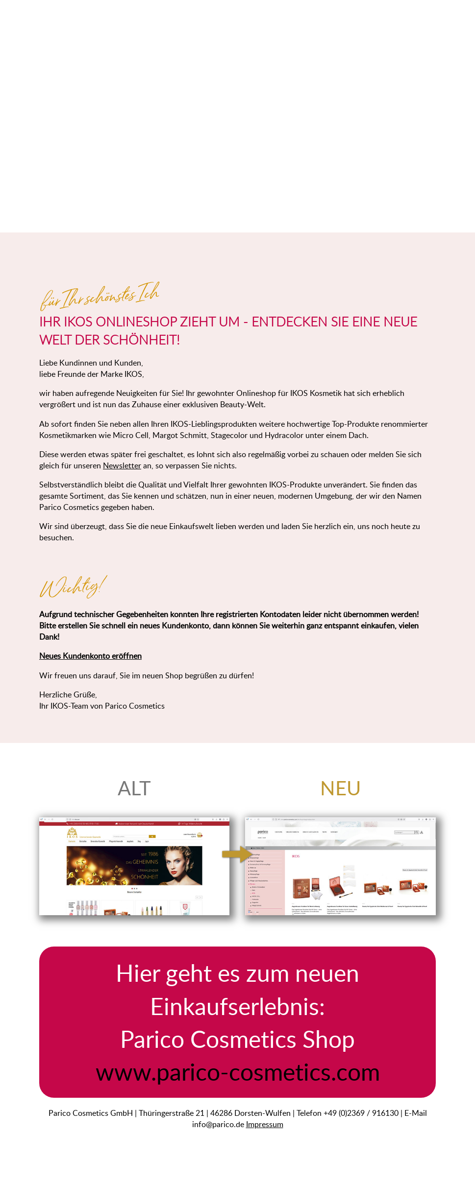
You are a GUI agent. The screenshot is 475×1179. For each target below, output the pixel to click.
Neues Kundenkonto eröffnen (90, 655)
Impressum (264, 1124)
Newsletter (122, 465)
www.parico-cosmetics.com (238, 1071)
